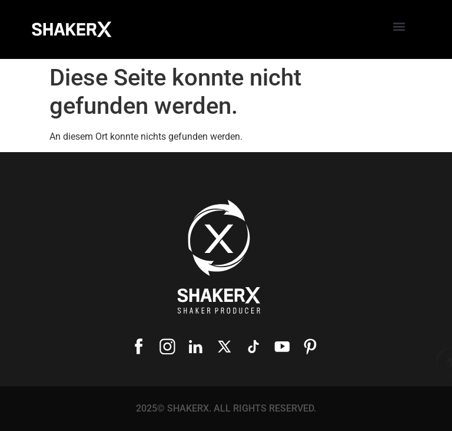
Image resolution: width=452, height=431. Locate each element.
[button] (398, 27)
